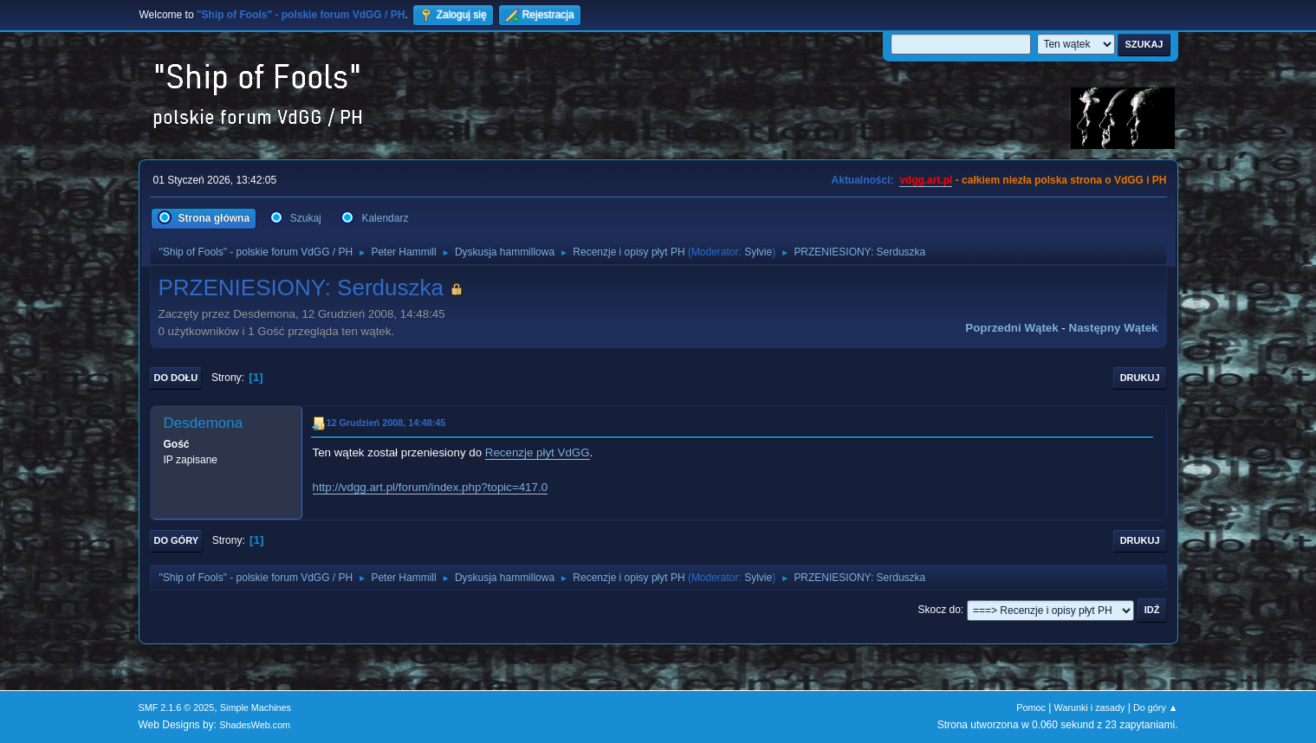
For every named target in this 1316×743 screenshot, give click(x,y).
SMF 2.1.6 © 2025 (177, 707)
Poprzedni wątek (1011, 327)
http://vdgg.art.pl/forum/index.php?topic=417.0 (430, 487)
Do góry (176, 540)
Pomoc (1031, 707)
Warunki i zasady (1089, 707)
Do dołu (176, 377)
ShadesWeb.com (254, 725)
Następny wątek (1113, 327)
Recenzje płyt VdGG (537, 452)
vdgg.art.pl (925, 180)
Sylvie (758, 252)
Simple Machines (255, 707)
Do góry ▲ (1155, 707)
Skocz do (939, 610)
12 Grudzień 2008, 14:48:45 (386, 422)
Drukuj (1140, 377)
